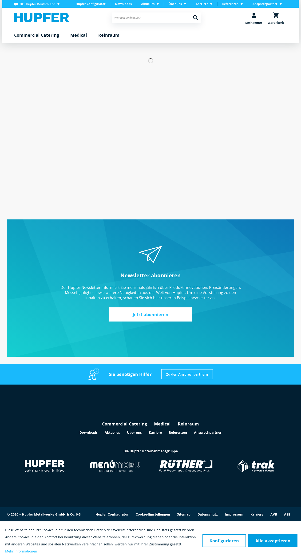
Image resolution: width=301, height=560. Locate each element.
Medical (162, 424)
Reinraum (188, 424)
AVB (273, 514)
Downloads (123, 4)
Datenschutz (208, 514)
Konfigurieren (224, 541)
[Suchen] (196, 17)
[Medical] (79, 35)
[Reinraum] (109, 35)
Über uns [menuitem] (175, 4)
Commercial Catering (124, 424)
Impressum (234, 514)
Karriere (155, 432)
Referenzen (178, 432)
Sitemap (183, 514)
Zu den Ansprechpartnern (187, 374)
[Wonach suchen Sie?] (156, 17)
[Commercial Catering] (36, 35)
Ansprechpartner (208, 432)
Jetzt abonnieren (150, 314)
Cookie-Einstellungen (153, 514)
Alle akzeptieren (272, 541)
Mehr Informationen (21, 551)
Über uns (134, 432)
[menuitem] (38, 4)
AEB (287, 514)
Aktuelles (112, 432)
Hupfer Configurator (91, 4)
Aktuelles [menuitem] (147, 4)
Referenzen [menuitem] (230, 4)
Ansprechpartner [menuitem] (265, 4)
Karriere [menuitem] (202, 4)
